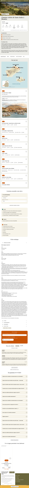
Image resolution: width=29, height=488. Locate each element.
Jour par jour (3, 56)
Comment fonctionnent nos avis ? (14, 369)
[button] (1, 487)
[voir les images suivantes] (1, 8)
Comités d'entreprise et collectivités (19, 479)
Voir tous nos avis (14, 367)
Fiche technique (19, 56)
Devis (8, 56)
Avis (23, 56)
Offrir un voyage (17, 478)
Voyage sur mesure (17, 475)
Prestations (12, 56)
